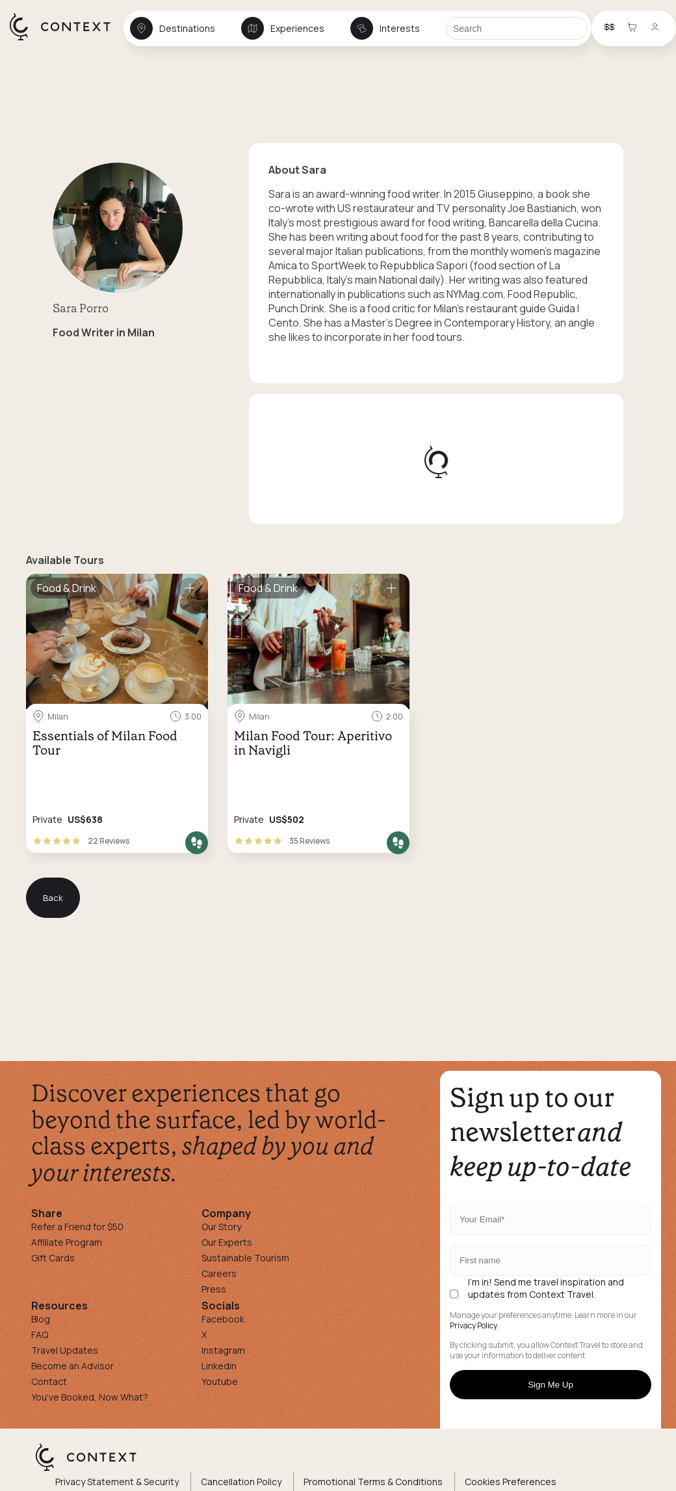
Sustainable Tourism (245, 1258)
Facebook (223, 1319)
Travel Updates (64, 1350)
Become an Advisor (72, 1366)
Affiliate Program (66, 1242)
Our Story (221, 1226)
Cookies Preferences (510, 1481)
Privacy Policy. (474, 1326)
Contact (49, 1381)
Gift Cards (53, 1258)
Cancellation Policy (241, 1481)
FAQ (39, 1334)
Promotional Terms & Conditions (373, 1481)
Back (53, 898)
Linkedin (219, 1366)
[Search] (517, 28)
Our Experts (227, 1242)
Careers (219, 1273)
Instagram (223, 1350)
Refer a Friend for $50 (77, 1226)
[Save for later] (190, 589)
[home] (67, 40)
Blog (40, 1319)
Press (214, 1289)
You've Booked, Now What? (89, 1397)
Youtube (220, 1381)
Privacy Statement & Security (117, 1481)
